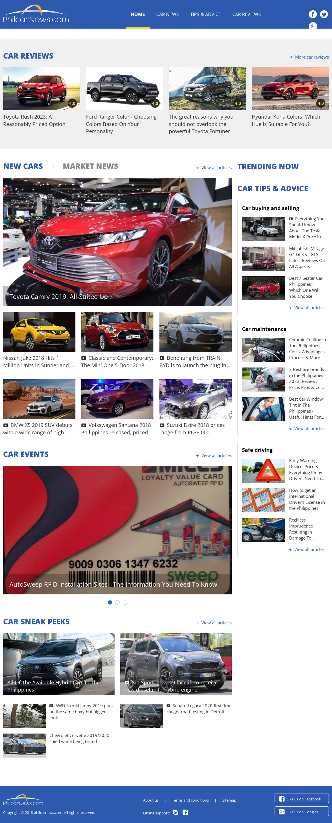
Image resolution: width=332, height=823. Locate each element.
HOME (138, 14)
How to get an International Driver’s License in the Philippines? (307, 499)
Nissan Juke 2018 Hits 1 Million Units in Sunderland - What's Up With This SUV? (37, 361)
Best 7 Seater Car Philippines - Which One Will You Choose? (306, 287)
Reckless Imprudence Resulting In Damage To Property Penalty (305, 529)
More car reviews (308, 57)
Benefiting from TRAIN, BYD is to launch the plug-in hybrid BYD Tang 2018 (192, 361)
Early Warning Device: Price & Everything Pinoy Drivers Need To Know (305, 470)
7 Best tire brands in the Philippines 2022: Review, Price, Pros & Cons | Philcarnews (307, 378)
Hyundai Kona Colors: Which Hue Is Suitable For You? (286, 120)
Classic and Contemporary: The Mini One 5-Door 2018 (117, 361)
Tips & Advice (205, 14)
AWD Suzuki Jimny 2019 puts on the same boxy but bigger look (81, 711)
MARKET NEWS (90, 166)
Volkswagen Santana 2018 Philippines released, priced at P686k (116, 429)
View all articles (213, 167)
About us (151, 800)
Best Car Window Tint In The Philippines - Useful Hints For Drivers (306, 408)
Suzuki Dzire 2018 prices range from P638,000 (192, 429)
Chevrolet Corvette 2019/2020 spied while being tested (79, 738)
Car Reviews (246, 14)
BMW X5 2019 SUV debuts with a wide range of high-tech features (38, 429)
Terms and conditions (190, 800)
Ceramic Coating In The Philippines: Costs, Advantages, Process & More (307, 348)
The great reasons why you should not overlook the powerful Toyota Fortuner (201, 123)
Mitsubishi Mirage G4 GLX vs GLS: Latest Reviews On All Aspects (307, 257)
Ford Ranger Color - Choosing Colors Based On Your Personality (121, 123)
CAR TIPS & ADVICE (272, 188)
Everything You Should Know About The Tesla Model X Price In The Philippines (307, 228)
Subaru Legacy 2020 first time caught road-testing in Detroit (199, 708)
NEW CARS (23, 166)
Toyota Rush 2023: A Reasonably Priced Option (34, 120)
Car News (167, 14)
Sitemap (229, 800)
